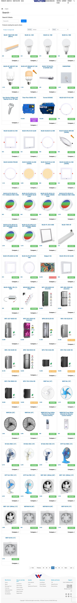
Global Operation (8, 590)
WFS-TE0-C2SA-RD (48, 350)
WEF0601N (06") (29, 506)
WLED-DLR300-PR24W (10, 162)
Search (6, 9)
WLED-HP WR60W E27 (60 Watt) (29, 67)
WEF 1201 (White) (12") (10, 506)
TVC (52, 582)
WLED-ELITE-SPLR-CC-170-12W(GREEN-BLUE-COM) (29, 195)
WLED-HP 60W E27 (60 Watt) (10, 67)
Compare (15, 61)
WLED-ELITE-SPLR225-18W (29, 256)
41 (62, 568)
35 (43, 568)
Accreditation (8, 594)
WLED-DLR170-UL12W (66, 97)
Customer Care (19, 589)
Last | (72, 568)
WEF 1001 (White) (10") (66, 475)
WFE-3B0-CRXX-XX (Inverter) (66, 288)
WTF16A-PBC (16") (29, 475)
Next (66, 568)
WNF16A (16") (47, 381)
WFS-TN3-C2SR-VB (66, 350)
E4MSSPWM (66, 66)
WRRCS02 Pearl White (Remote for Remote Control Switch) (66, 414)
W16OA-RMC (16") (10, 444)
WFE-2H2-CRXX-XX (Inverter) (29, 319)
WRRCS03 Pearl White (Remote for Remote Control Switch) (48, 414)
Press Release (43, 586)
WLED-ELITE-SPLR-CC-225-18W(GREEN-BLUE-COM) (10, 226)
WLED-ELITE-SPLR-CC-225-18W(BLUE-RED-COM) (66, 194)
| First (32, 568)
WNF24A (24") (29, 412)
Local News (42, 582)
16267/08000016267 (68, 582)
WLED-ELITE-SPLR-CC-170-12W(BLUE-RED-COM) (10, 194)
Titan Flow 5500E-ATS (29, 97)
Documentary (54, 586)
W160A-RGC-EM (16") (48, 444)
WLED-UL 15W (47, 35)
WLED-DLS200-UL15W (10, 131)
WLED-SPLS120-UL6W (29, 131)
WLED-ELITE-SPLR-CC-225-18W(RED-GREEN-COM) (29, 226)
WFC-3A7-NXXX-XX (10, 318)
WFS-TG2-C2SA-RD (29, 381)
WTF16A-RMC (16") (66, 444)
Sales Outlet (19, 585)
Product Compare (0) (8, 30)
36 (46, 568)
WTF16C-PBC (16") (10, 475)
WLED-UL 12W (29, 35)
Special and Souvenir (32, 586)
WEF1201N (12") (10, 538)
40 (59, 568)
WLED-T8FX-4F (66, 225)
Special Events (54, 584)
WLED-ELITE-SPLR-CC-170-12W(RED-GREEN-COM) (48, 195)
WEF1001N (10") (66, 506)
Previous (38, 568)
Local (29, 584)
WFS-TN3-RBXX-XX (10, 381)
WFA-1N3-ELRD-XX (10, 350)
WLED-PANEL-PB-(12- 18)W (10, 288)
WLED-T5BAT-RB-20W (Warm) (10, 35)
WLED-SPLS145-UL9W (67, 256)
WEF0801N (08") (48, 506)
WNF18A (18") (66, 381)
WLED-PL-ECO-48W (48, 225)
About (6, 584)
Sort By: (29, 29)
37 (49, 568)
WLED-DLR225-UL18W (48, 131)
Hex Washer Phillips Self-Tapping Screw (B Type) (10, 98)
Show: (54, 29)
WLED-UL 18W (66, 35)
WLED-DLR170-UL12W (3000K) (48, 162)
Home (6, 582)
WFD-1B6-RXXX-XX (29, 350)
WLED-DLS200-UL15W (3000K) (66, 162)
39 (56, 568)
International (31, 582)
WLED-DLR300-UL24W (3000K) (29, 162)
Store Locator (19, 587)
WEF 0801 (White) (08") (48, 475)
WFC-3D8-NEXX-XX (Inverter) (48, 288)
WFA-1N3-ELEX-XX (66, 318)
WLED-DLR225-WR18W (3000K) (66, 131)
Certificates (7, 592)
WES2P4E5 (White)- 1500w (29, 288)
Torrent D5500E (48, 97)
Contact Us (18, 583)
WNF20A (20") (10, 412)
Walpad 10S (47, 256)
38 (53, 568)
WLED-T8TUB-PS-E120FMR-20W (47, 67)
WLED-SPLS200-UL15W (10, 256)
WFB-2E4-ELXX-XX (48, 318)
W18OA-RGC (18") (29, 444)
